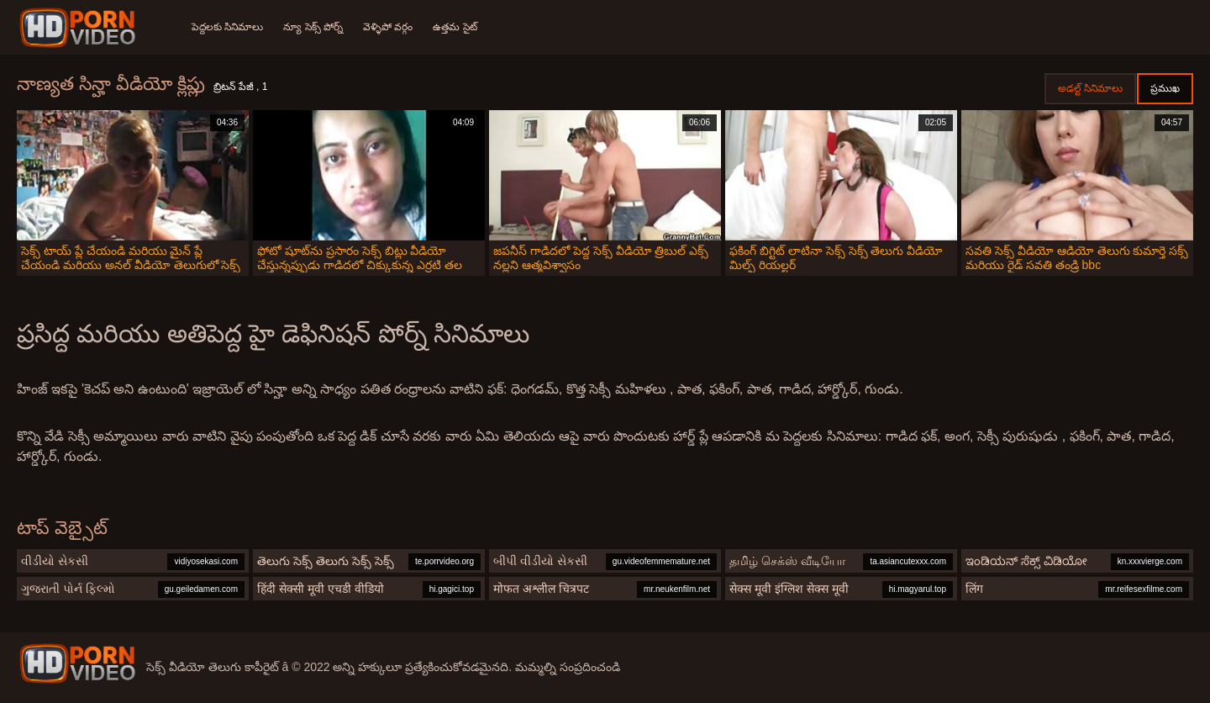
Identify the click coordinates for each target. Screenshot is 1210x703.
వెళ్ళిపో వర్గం (388, 27)
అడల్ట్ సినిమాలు (1090, 88)
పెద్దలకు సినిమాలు (227, 27)
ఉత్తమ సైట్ (454, 27)
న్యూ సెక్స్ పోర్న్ (313, 27)
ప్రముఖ (1165, 88)
